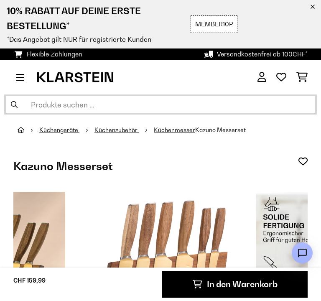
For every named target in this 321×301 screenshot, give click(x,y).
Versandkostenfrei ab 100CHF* (262, 54)
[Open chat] (302, 252)
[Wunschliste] (281, 77)
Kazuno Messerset (221, 130)
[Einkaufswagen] (302, 77)
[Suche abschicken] (14, 104)
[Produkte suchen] (160, 104)
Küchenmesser (174, 130)
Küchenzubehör (116, 130)
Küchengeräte (59, 130)
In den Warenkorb (235, 284)
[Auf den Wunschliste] (303, 161)
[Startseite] (28, 130)
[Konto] (261, 77)
